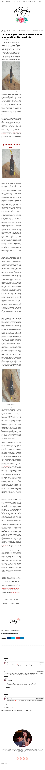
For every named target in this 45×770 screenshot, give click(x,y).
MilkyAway (9, 662)
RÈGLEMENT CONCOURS (27, 1)
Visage (19, 30)
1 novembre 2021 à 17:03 (39, 698)
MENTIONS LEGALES (9, 1)
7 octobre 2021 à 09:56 (40, 671)
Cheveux (14, 30)
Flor (5, 671)
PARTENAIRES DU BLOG (18, 1)
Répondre (6, 658)
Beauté (5, 30)
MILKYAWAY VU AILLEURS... (36, 1)
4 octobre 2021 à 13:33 (40, 662)
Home (2, 30)
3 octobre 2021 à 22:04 (40, 651)
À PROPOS (2, 1)
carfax (5, 690)
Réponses (6, 660)
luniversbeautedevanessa (9, 651)
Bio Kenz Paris (9, 30)
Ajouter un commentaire (8, 707)
